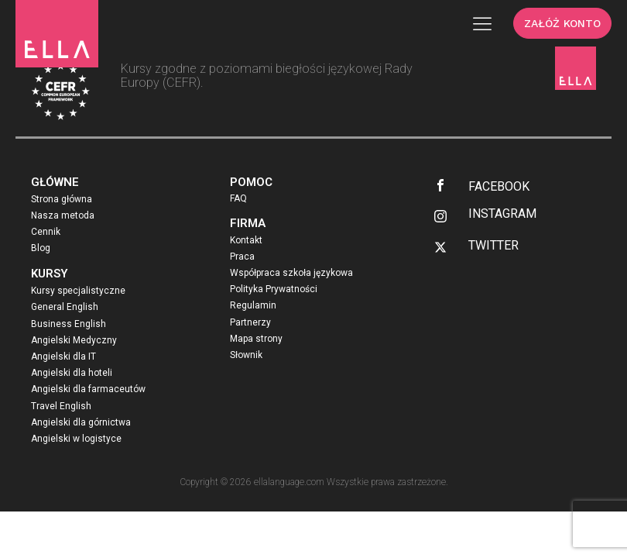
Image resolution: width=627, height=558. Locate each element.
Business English (68, 324)
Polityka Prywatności (273, 289)
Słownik (246, 355)
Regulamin (253, 305)
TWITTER (493, 245)
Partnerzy (250, 322)
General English (64, 306)
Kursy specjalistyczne (78, 290)
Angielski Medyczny (74, 340)
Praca (242, 256)
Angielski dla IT (63, 356)
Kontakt (246, 240)
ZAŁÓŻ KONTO (562, 23)
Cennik (45, 231)
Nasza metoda (62, 215)
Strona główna (61, 199)
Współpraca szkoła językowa (291, 272)
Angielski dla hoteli (71, 372)
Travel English (61, 406)
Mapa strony (256, 338)
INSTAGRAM (502, 213)
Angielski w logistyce (76, 438)
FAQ (238, 198)
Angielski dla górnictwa (81, 422)
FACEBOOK (498, 186)
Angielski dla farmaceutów (88, 389)
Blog (40, 248)
